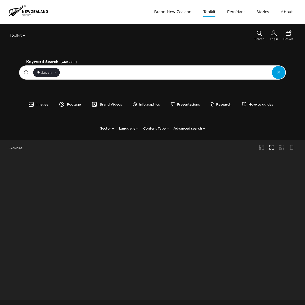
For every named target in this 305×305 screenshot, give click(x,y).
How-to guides (257, 104)
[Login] (274, 35)
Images (38, 104)
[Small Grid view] (281, 148)
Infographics (146, 104)
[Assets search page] (259, 35)
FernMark (236, 12)
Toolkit (209, 12)
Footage (70, 104)
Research (221, 104)
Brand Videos (107, 104)
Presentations (185, 104)
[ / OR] (69, 62)
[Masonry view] (261, 148)
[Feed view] (291, 148)
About (287, 12)
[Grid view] (271, 148)
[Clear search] (278, 72)
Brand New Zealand (173, 12)
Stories (262, 12)
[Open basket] (288, 35)
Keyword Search (52, 61)
